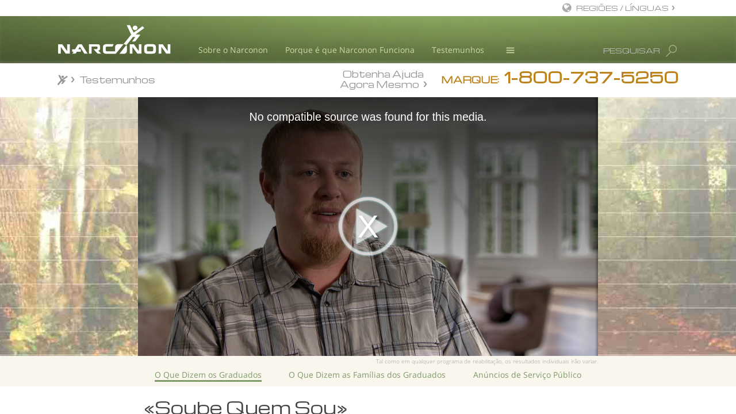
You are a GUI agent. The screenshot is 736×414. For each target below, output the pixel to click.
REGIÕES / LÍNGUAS (622, 8)
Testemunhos (458, 49)
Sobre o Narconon (233, 49)
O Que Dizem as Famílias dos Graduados (367, 374)
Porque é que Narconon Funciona (350, 49)
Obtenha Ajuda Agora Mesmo (382, 79)
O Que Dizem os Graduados (208, 374)
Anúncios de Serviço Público (527, 374)
